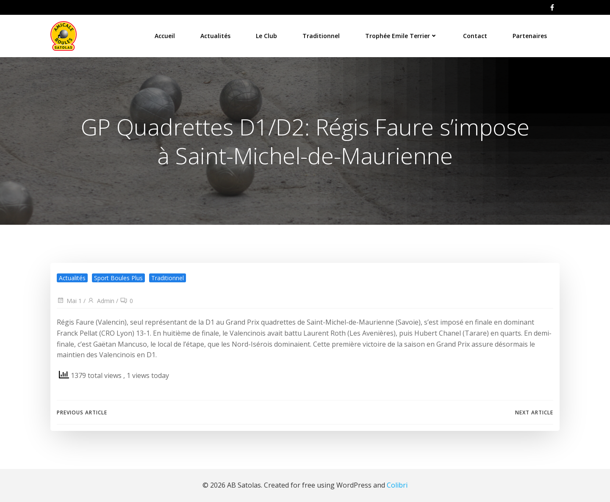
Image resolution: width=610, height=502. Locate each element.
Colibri (397, 485)
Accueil (165, 36)
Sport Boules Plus (118, 278)
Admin (100, 301)
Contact (475, 36)
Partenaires (530, 36)
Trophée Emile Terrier (401, 36)
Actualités (215, 36)
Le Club (266, 36)
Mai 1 (69, 301)
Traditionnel (321, 36)
